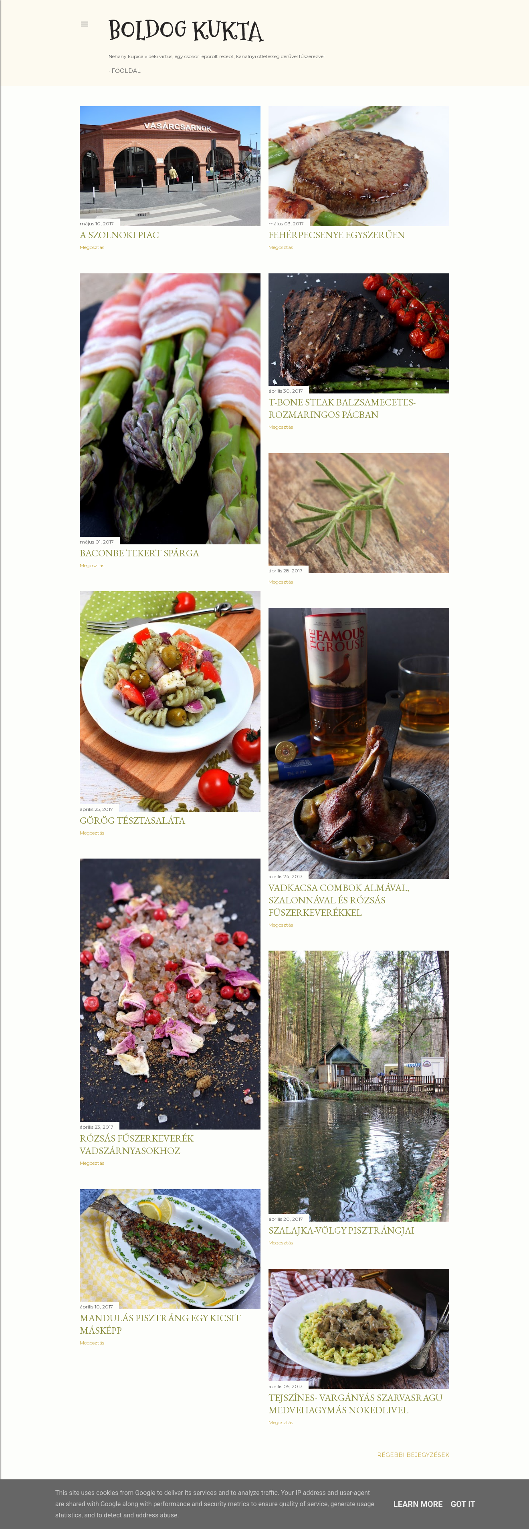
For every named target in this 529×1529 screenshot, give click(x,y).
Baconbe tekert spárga (139, 553)
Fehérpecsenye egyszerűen (337, 235)
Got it (463, 1504)
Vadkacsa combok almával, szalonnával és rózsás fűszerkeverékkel (339, 900)
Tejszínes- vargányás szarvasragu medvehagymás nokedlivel (355, 1403)
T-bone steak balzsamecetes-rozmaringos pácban (342, 408)
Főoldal (126, 70)
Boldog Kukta (185, 31)
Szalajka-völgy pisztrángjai (341, 1230)
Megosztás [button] (92, 247)
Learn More (418, 1504)
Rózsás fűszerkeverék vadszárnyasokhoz (137, 1144)
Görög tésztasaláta (132, 820)
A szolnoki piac (119, 235)
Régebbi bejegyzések (413, 1455)
